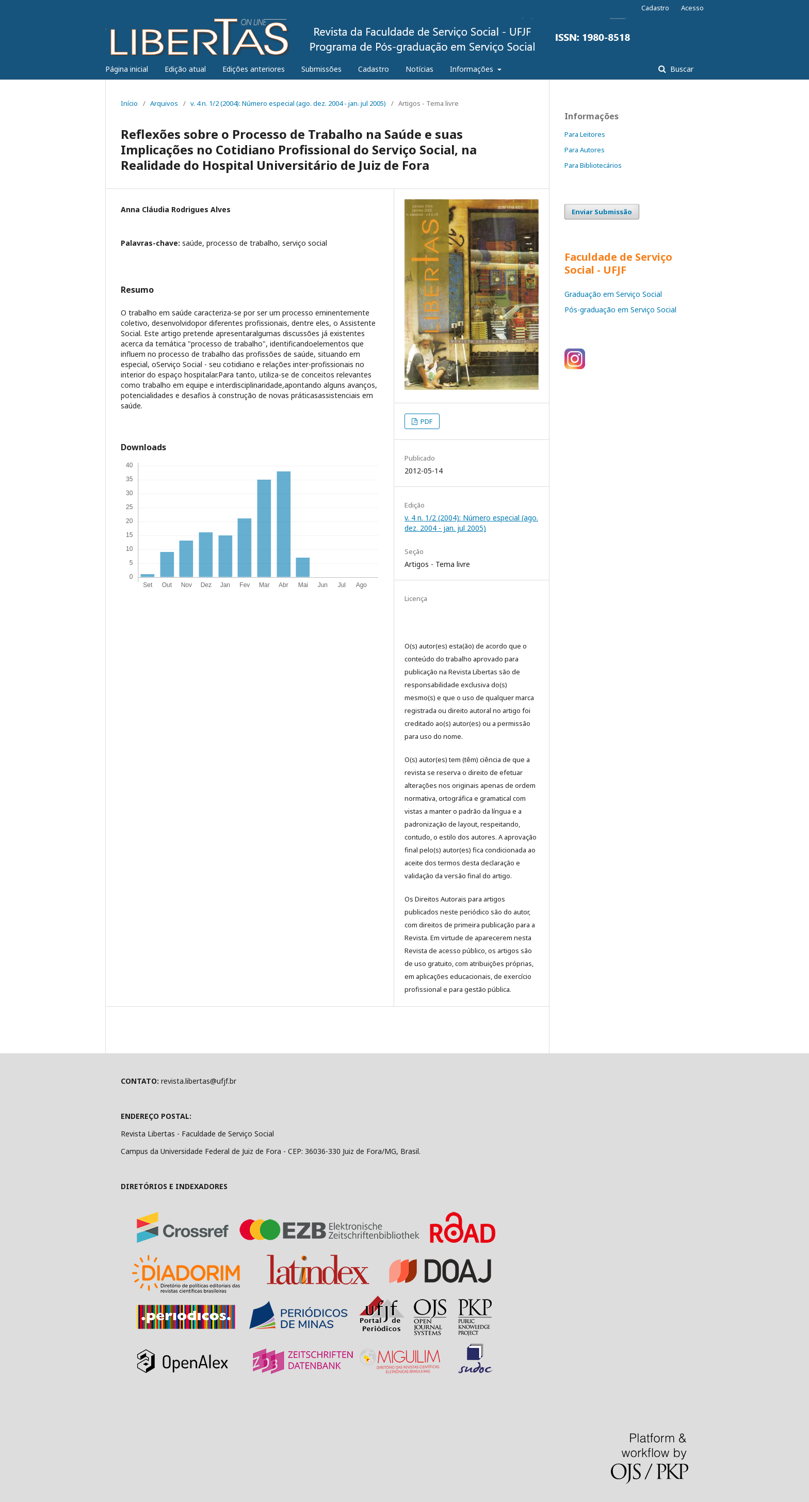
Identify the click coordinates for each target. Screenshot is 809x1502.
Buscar (680, 69)
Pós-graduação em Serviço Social (620, 309)
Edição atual (185, 69)
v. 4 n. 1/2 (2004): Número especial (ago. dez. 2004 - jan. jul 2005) (288, 103)
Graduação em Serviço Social (613, 294)
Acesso (692, 7)
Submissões (321, 69)
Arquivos (164, 103)
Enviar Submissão (602, 211)
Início (129, 103)
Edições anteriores (253, 69)
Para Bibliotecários (593, 165)
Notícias (419, 69)
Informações (472, 69)
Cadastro (373, 69)
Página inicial (126, 69)
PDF (425, 421)
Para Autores (584, 149)
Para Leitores (584, 134)
